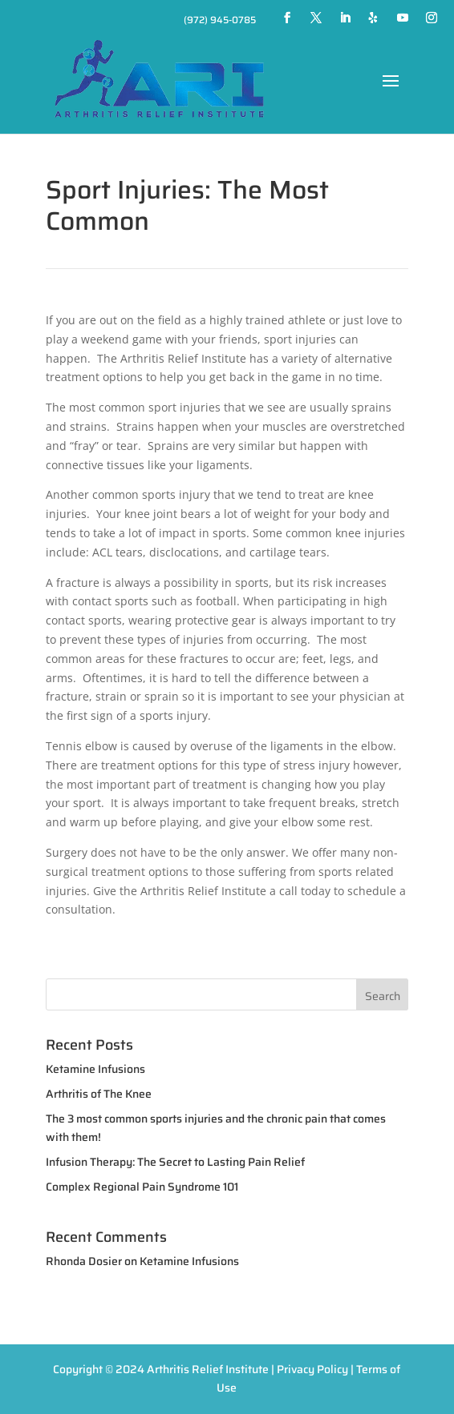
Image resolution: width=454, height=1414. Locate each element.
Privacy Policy (312, 1369)
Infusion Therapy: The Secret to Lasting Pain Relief (175, 1162)
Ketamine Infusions (95, 1069)
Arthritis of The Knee (99, 1094)
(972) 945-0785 (220, 19)
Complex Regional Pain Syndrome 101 (142, 1186)
